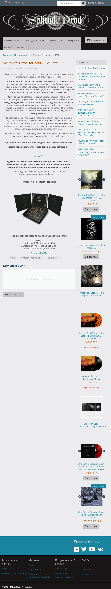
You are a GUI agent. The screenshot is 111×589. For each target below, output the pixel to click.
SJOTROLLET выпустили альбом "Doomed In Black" (91, 86)
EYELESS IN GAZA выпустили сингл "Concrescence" (86, 113)
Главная (7, 55)
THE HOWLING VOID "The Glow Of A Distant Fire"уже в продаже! (91, 76)
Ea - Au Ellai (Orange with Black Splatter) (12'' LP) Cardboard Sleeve (91, 336)
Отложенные (61, 573)
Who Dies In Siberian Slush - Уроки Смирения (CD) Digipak (91, 515)
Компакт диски (29, 40)
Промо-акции (61, 568)
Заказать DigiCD (39, 253)
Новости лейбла (22, 55)
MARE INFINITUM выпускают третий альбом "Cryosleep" (91, 152)
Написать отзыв (13, 294)
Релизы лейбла (11, 40)
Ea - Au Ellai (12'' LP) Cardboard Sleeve (91, 377)
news (12, 257)
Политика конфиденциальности (39, 575)
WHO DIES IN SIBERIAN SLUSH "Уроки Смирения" (90, 122)
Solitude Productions (31, 257)
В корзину (91, 209)
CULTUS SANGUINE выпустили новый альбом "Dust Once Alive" (91, 132)
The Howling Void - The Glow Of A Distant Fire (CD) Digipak (92, 198)
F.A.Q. (31, 565)
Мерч (61, 40)
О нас (84, 565)
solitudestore (54, 257)
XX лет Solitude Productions (91, 68)
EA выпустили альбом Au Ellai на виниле (90, 103)
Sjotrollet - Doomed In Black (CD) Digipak (91, 246)
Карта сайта (35, 569)
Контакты (86, 574)
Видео (53, 40)
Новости (86, 569)
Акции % (8, 47)
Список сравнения (64, 577)
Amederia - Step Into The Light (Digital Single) (92, 294)
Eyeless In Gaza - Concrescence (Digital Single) (92, 425)
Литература (73, 40)
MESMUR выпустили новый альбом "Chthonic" (91, 142)
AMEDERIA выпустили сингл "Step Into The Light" (91, 94)
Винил (43, 40)
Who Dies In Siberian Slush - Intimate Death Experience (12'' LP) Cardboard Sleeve (91, 467)
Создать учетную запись (14, 573)
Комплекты (21, 47)
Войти (5, 568)
